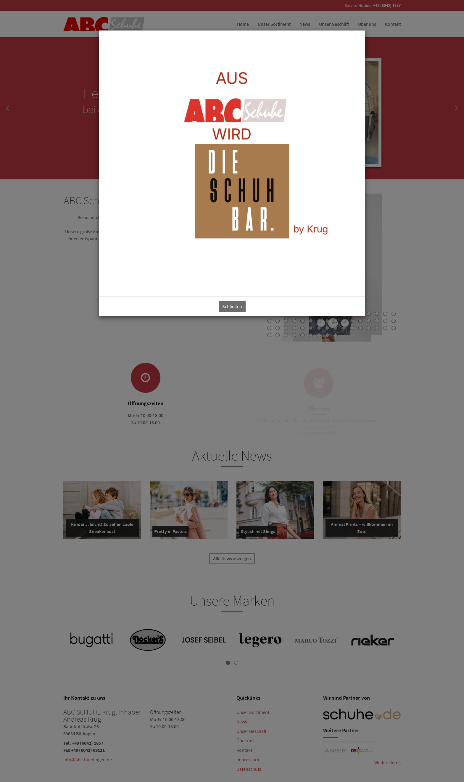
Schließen (232, 306)
